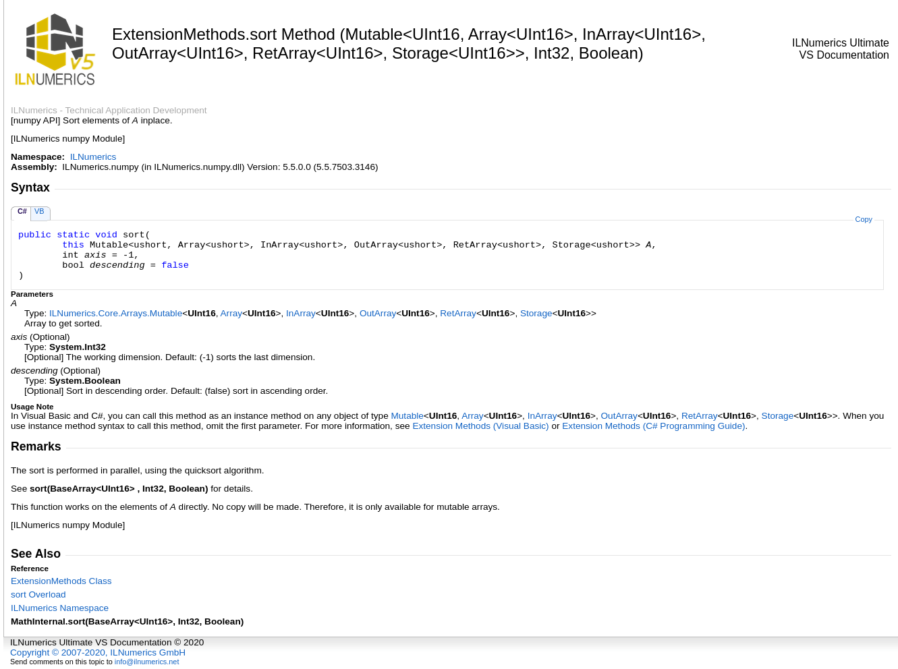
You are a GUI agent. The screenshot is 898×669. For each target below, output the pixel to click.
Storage (536, 313)
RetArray (458, 313)
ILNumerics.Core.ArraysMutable (115, 313)
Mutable (407, 416)
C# (22, 211)
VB (39, 211)
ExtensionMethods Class (61, 581)
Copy (863, 219)
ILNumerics (93, 157)
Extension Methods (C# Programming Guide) (653, 426)
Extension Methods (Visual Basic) (480, 426)
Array (231, 313)
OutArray (378, 313)
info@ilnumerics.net (147, 662)
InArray (301, 313)
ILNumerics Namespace (60, 608)
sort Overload (38, 594)
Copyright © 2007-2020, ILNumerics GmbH (98, 652)
